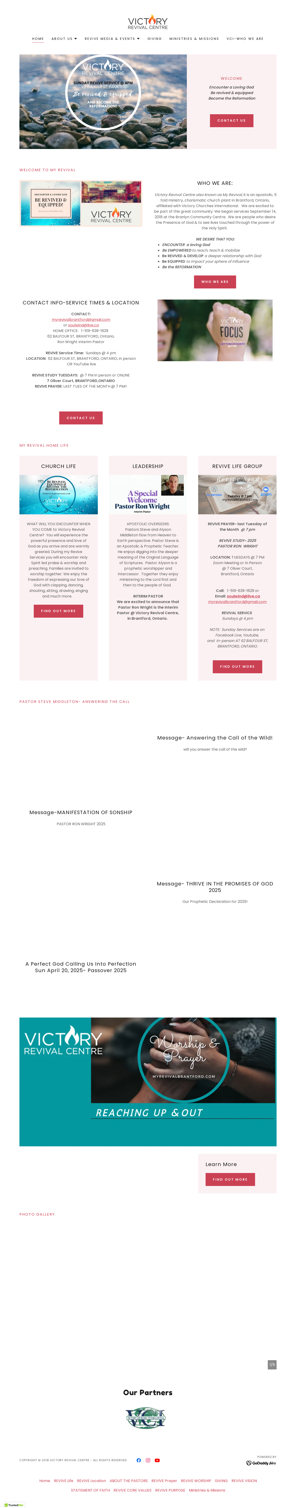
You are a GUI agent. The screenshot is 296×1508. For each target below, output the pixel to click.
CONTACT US (231, 120)
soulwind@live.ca (83, 325)
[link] (148, 21)
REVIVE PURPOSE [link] (170, 1490)
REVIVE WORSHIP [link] (196, 1480)
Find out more (58, 611)
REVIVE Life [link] (63, 1480)
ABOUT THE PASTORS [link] (129, 1480)
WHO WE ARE (215, 281)
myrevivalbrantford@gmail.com (81, 319)
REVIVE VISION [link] (244, 1480)
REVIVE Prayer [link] (164, 1480)
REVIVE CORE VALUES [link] (132, 1490)
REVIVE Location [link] (91, 1480)
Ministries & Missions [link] (194, 38)
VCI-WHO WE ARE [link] (245, 38)
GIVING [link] (155, 38)
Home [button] (44, 1480)
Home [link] (38, 38)
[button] (64, 38)
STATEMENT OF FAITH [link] (90, 1490)
